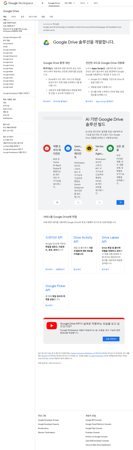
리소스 (82, 3)
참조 (22, 17)
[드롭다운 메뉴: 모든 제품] (75, 3)
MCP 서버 (98, 3)
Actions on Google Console (96, 437)
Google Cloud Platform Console (98, 424)
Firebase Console (93, 432)
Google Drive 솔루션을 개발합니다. (83, 42)
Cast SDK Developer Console (97, 441)
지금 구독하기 (111, 339)
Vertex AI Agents (99, 150)
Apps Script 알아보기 (104, 101)
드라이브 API (53, 238)
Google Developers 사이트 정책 (100, 356)
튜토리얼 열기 (58, 202)
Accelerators (43, 428)
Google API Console (94, 420)
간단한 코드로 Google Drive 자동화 (105, 63)
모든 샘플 (120, 148)
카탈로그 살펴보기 (122, 202)
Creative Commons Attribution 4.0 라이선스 (86, 353)
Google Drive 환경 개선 (56, 63)
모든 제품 (68, 3)
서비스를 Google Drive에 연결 (60, 217)
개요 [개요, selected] (4, 17)
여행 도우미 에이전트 (57, 150)
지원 (51, 17)
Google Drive (11, 11)
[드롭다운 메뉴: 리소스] (88, 3)
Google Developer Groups (48, 420)
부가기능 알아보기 (60, 101)
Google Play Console (94, 428)
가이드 (13, 17)
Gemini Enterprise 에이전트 (78, 152)
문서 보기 (46, 101)
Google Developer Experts (48, 424)
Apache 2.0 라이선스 (49, 356)
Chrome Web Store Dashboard (98, 445)
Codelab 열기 (80, 202)
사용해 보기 (60, 269)
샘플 (43, 17)
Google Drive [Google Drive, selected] (54, 3)
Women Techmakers (46, 432)
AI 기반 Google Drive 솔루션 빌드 (104, 122)
